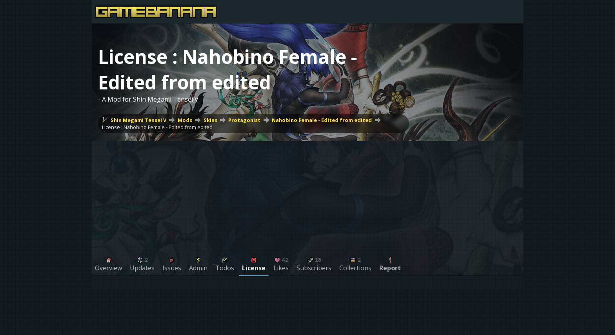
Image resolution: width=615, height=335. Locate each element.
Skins (210, 120)
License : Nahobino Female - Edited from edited (157, 127)
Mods (185, 120)
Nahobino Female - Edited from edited (322, 120)
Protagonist (244, 120)
